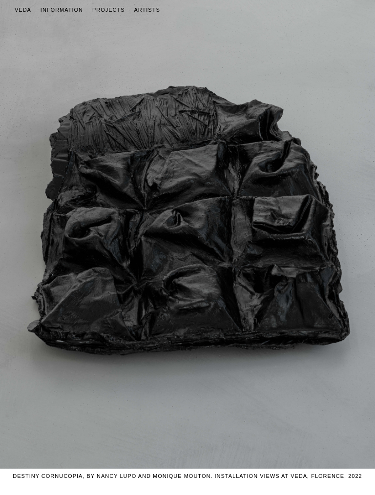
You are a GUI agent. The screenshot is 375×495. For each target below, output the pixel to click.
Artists (147, 10)
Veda (23, 10)
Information (62, 10)
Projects (108, 10)
